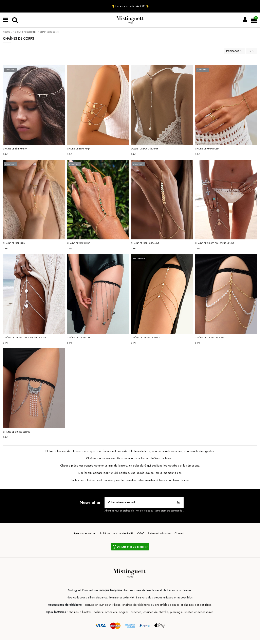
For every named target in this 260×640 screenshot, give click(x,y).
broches (136, 612)
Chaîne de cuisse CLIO (79, 337)
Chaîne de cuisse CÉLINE (16, 431)
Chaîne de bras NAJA (78, 148)
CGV (140, 533)
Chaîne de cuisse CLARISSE (209, 337)
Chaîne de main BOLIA (207, 148)
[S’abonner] (178, 502)
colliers (98, 612)
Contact (179, 533)
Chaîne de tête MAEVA (15, 148)
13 (251, 51)
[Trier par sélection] (234, 51)
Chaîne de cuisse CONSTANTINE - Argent (25, 337)
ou (152, 604)
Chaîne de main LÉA (14, 243)
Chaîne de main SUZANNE (145, 243)
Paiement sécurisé (159, 533)
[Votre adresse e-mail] (139, 502)
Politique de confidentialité (116, 533)
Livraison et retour (84, 533)
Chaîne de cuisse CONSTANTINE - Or (214, 243)
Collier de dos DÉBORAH (144, 148)
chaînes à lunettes (80, 612)
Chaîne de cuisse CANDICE (145, 337)
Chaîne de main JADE (78, 243)
